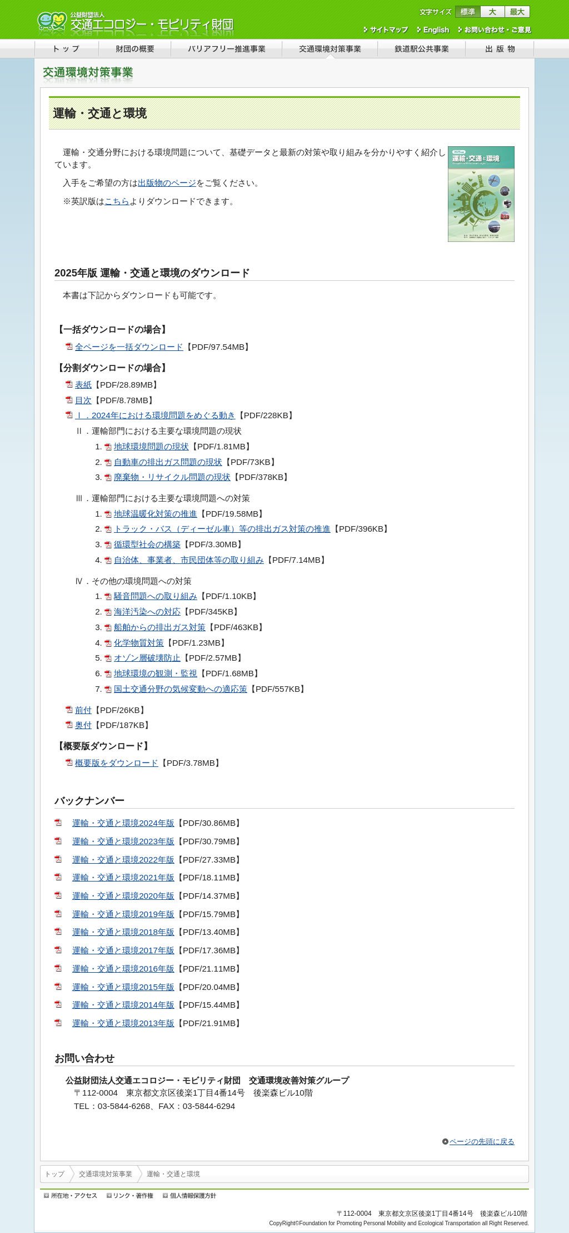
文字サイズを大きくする (492, 12)
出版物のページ (167, 182)
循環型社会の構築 (147, 544)
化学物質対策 (139, 642)
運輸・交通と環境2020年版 (123, 895)
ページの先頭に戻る (482, 1141)
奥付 (83, 725)
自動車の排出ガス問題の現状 (168, 462)
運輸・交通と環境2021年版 (123, 877)
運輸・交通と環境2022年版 (123, 859)
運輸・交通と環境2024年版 (123, 823)
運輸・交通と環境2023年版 (123, 841)
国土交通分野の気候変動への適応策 (180, 689)
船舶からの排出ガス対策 (160, 627)
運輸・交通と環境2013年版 (123, 1023)
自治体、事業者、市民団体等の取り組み (189, 559)
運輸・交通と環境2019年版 (123, 914)
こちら (116, 201)
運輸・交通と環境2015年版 (123, 987)
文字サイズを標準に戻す (467, 12)
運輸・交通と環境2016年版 (123, 968)
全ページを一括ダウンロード (129, 346)
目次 (83, 400)
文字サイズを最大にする (517, 12)
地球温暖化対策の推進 (155, 513)
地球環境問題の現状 (151, 446)
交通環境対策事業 (105, 1174)
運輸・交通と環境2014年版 (123, 1004)
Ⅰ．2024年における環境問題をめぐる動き (155, 415)
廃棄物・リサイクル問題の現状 (172, 477)
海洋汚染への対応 (147, 611)
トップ (54, 1174)
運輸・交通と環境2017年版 (123, 950)
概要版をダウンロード (116, 762)
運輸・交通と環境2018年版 (123, 932)
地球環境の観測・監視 (155, 673)
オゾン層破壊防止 (147, 657)
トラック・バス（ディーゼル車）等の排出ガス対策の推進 (222, 528)
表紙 (83, 384)
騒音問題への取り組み (155, 596)
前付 (83, 710)
